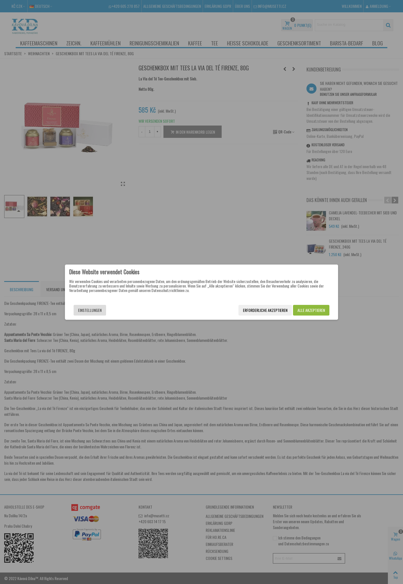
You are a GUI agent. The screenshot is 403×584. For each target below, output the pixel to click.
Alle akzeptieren (311, 310)
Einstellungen (90, 310)
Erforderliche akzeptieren (265, 310)
